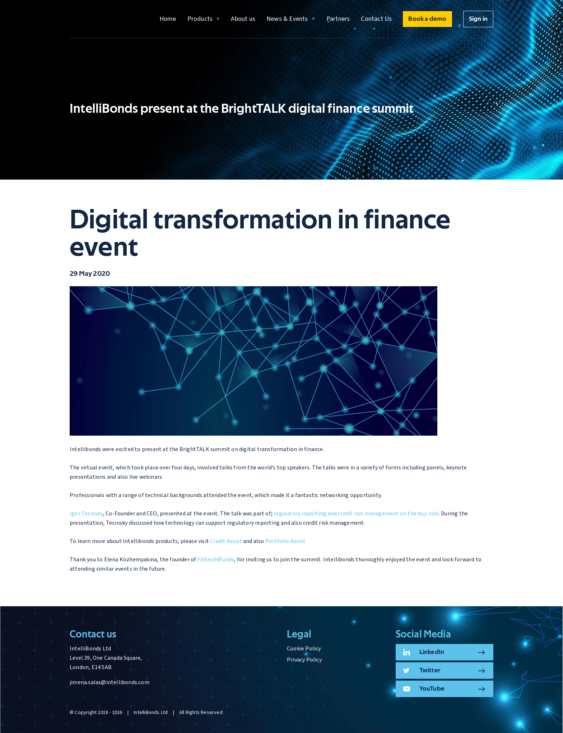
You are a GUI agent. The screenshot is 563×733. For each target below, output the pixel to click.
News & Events (287, 18)
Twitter (430, 670)
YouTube (432, 689)
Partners (338, 18)
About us (243, 18)
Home (167, 18)
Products (200, 18)
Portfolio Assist (285, 541)
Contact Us (376, 18)
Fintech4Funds (215, 559)
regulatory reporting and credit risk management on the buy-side (356, 514)
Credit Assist (226, 541)
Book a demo (427, 19)
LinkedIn (432, 652)
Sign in (478, 19)
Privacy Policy (304, 660)
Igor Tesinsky (86, 514)
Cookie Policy (304, 649)
